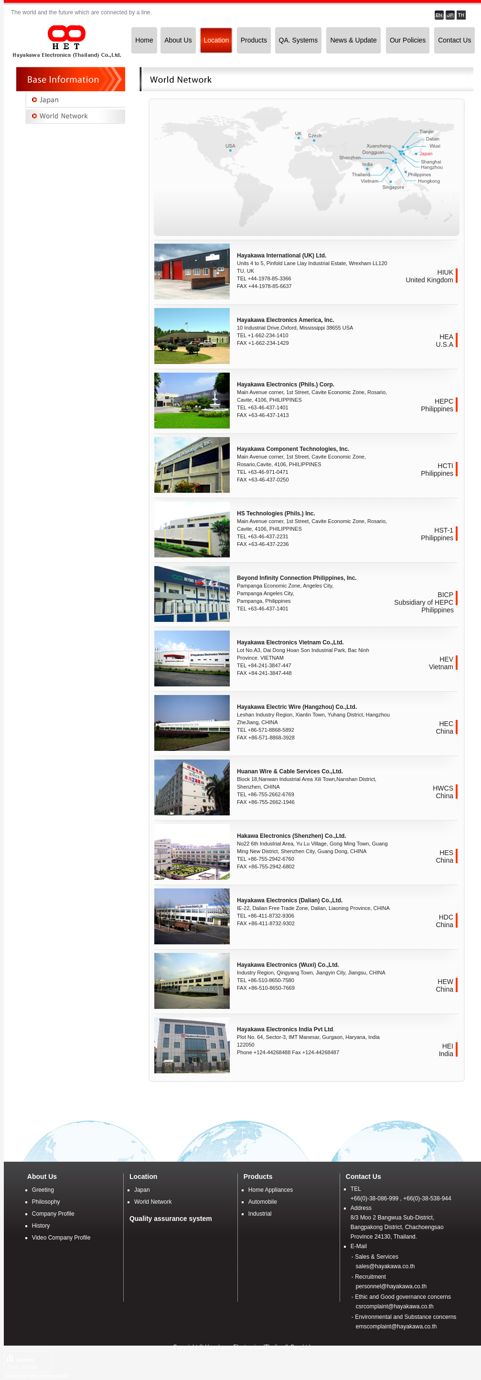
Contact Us (454, 40)
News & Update (353, 40)
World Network (152, 1201)
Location (216, 40)
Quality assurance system (170, 1218)
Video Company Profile (61, 1237)
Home (144, 40)
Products (254, 40)
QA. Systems (298, 40)
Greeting (43, 1190)
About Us (178, 40)
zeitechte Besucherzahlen (36, 1376)
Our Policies (408, 40)
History (41, 1225)
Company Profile (53, 1213)
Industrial (260, 1213)
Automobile (262, 1201)
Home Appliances (270, 1190)
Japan (142, 1190)
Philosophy (46, 1201)
